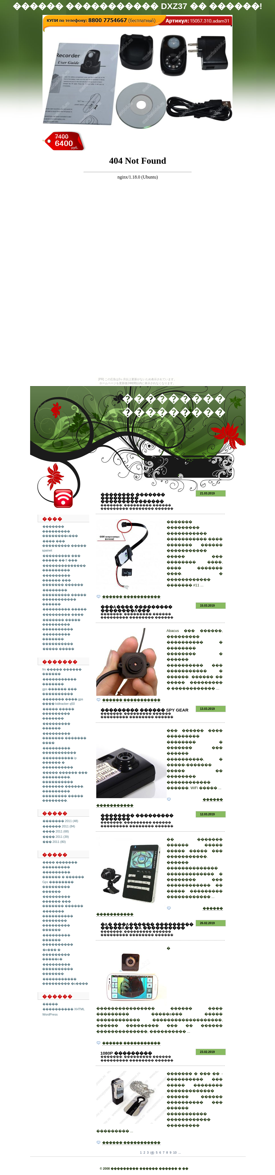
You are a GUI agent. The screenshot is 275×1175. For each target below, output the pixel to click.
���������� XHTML (64, 1009)
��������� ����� (65, 609)
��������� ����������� (59, 750)
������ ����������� (131, 597)
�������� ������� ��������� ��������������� (132, 498)
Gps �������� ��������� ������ (58, 886)
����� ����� (58, 648)
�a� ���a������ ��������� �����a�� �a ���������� (147, 926)
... (179, 1152)
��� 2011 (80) (54, 841)
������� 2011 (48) (60, 821)
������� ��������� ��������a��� (60, 531)
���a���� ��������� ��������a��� (136, 608)
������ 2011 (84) (59, 826)
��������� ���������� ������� (57, 969)
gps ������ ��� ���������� (59, 691)
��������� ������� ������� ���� (64, 738)
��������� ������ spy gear (144, 710)
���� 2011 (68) (56, 831)
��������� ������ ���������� (57, 939)
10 (174, 1152)
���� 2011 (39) (56, 836)
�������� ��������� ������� (136, 817)
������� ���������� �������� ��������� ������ (57, 920)
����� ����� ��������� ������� (58, 713)
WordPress (50, 1014)
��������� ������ (56, 726)
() (152, 1152)
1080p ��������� (126, 1053)
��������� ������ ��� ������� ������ (62, 580)
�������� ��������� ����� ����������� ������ (64, 597)
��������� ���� (63, 614)
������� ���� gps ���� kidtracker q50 (62, 701)
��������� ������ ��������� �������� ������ (136, 506)
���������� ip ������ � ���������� (59, 762)
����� (50, 1004)
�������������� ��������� (64, 568)
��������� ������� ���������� (57, 638)
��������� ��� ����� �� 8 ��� (61, 558)
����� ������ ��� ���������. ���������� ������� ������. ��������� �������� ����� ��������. (65, 786)
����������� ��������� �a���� (65, 981)
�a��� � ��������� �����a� (56, 954)
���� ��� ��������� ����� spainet (64, 545)
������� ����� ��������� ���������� (61, 624)
